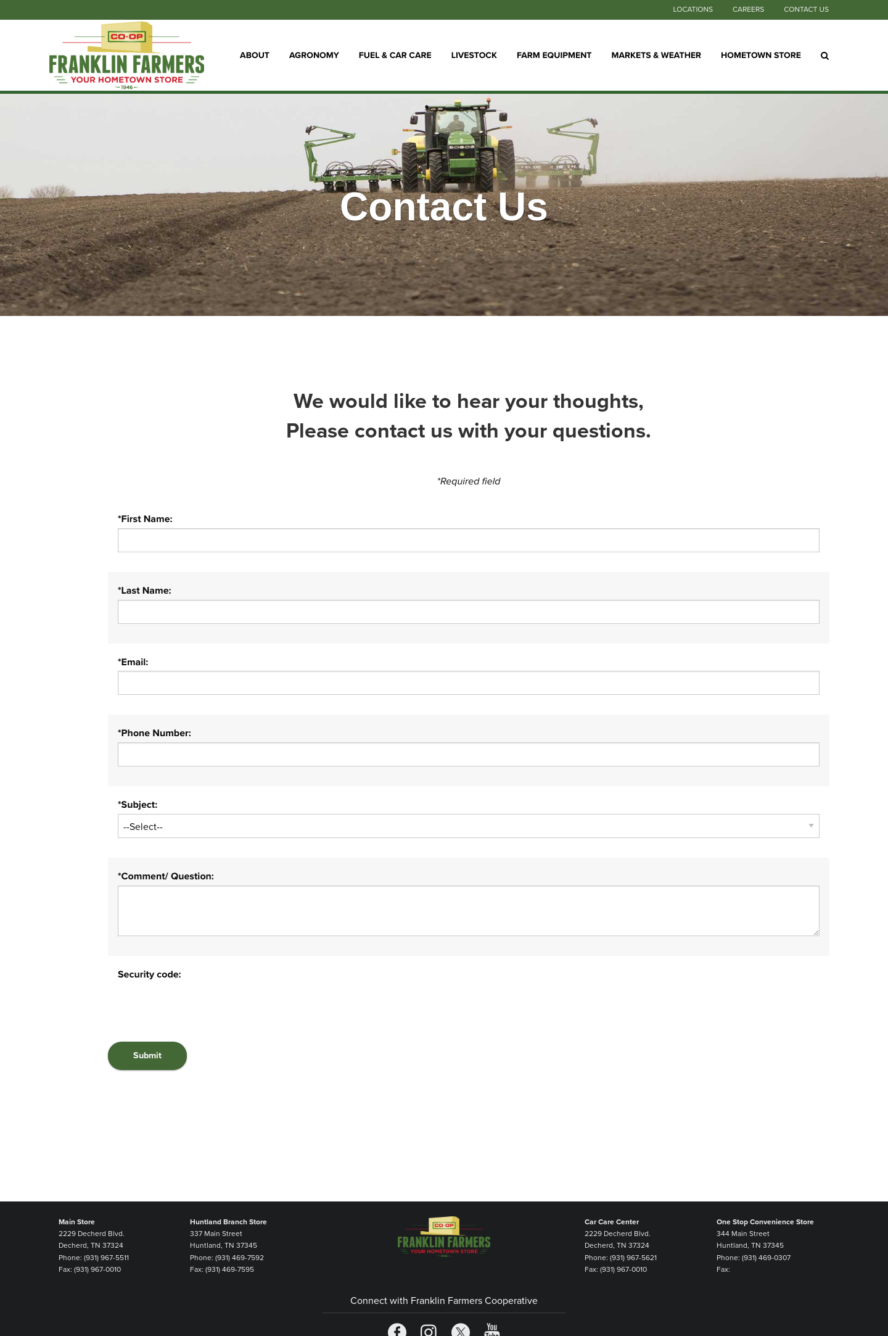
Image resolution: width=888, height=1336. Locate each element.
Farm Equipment (554, 54)
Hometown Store (761, 54)
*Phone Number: (154, 733)
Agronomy (314, 54)
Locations (692, 10)
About (254, 54)
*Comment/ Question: (166, 876)
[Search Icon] (825, 55)
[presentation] (211, 1008)
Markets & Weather (657, 54)
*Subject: (137, 805)
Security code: (149, 974)
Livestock (474, 54)
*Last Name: (144, 590)
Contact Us (806, 10)
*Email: (133, 662)
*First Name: (145, 519)
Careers (748, 10)
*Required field (469, 481)
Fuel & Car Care (395, 54)
